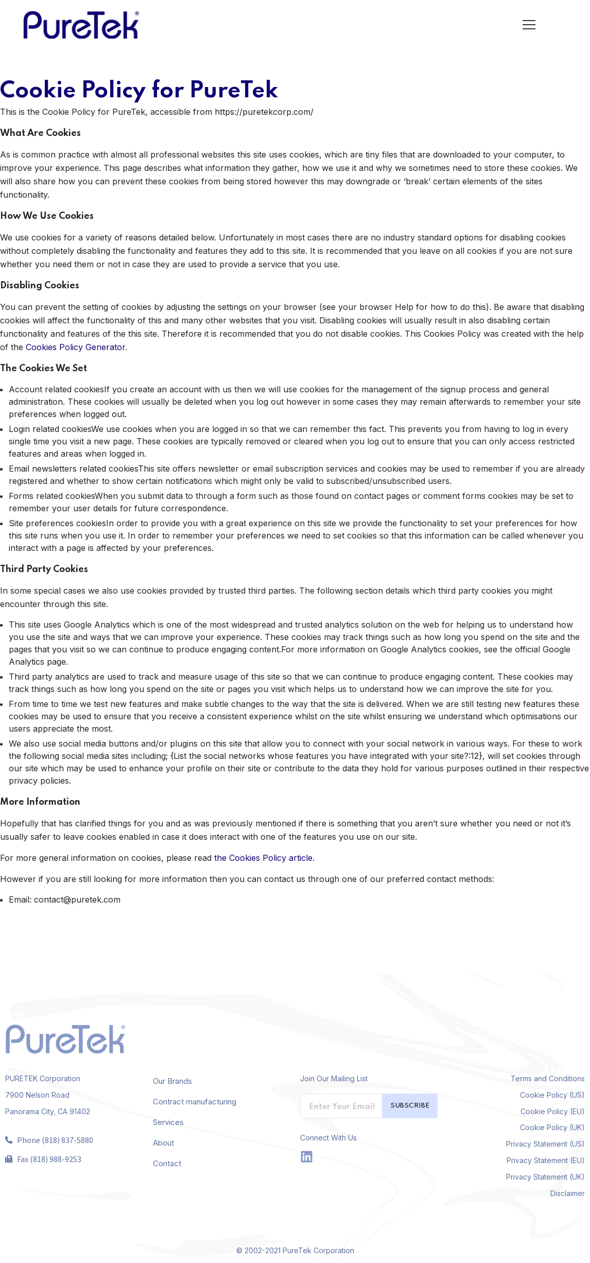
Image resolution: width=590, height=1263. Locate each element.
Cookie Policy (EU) (552, 1111)
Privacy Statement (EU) (546, 1160)
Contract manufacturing (194, 1101)
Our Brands (172, 1081)
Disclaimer (567, 1193)
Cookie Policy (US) (552, 1095)
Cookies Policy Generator (75, 347)
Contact (167, 1163)
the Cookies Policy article (263, 858)
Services (168, 1122)
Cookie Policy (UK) (552, 1127)
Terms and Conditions (548, 1078)
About (163, 1143)
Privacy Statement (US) (545, 1143)
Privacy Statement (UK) (545, 1176)
